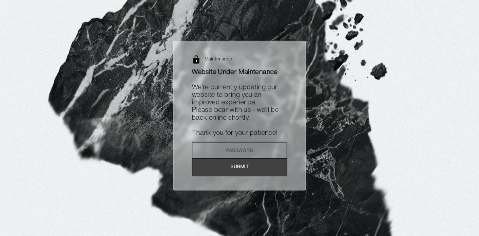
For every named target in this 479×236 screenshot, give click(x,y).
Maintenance (218, 59)
